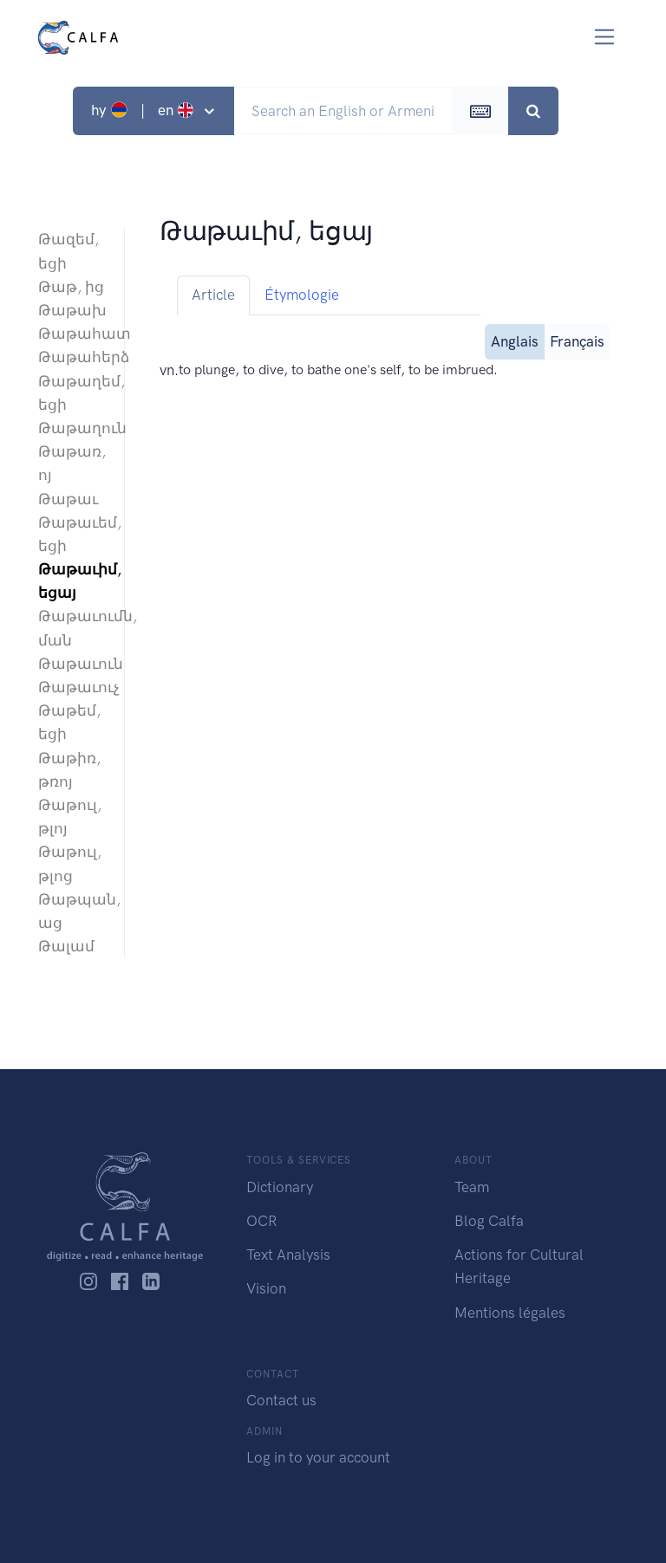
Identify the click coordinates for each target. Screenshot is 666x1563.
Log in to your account (318, 1457)
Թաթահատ (72, 333)
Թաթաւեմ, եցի (72, 534)
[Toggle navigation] (605, 37)
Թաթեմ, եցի (69, 722)
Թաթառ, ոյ (72, 463)
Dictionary (279, 1187)
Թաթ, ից (71, 286)
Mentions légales (509, 1312)
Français (577, 340)
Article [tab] (213, 294)
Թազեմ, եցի (68, 250)
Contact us (281, 1400)
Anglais (515, 340)
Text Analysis (288, 1254)
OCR (261, 1220)
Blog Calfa (489, 1220)
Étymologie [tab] (301, 294)
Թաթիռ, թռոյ (69, 769)
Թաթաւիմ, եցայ (72, 581)
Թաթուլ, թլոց (69, 863)
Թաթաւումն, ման (72, 627)
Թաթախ (72, 310)
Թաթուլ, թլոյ (69, 816)
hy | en (144, 110)
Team (471, 1187)
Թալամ (66, 946)
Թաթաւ (68, 499)
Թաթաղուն (72, 428)
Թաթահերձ (72, 357)
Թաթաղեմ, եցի (72, 393)
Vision (266, 1288)
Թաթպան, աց (72, 911)
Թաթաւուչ (72, 687)
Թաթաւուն (72, 663)
